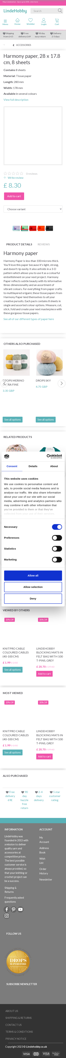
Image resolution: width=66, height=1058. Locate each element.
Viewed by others (16, 610)
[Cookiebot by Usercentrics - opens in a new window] (47, 456)
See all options (12, 419)
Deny (33, 598)
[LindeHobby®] (15, 10)
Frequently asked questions (14, 899)
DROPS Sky (43, 380)
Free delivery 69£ (10, 796)
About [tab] (54, 466)
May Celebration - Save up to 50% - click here (20, 2)
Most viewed (13, 693)
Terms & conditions (19, 1031)
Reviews (44, 244)
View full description (16, 99)
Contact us (13, 1024)
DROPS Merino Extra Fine (13, 382)
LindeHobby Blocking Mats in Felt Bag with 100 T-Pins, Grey (49, 654)
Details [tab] (33, 466)
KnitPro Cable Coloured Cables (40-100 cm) (16, 652)
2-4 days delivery (39, 796)
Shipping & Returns (10, 889)
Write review (15, 177)
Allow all (33, 575)
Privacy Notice (15, 1038)
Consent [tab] (12, 466)
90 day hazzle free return (24, 799)
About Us (11, 1010)
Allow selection (33, 586)
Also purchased (15, 775)
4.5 (11, 36)
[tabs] (57, 22)
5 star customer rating (55, 796)
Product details (19, 244)
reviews (31, 173)
